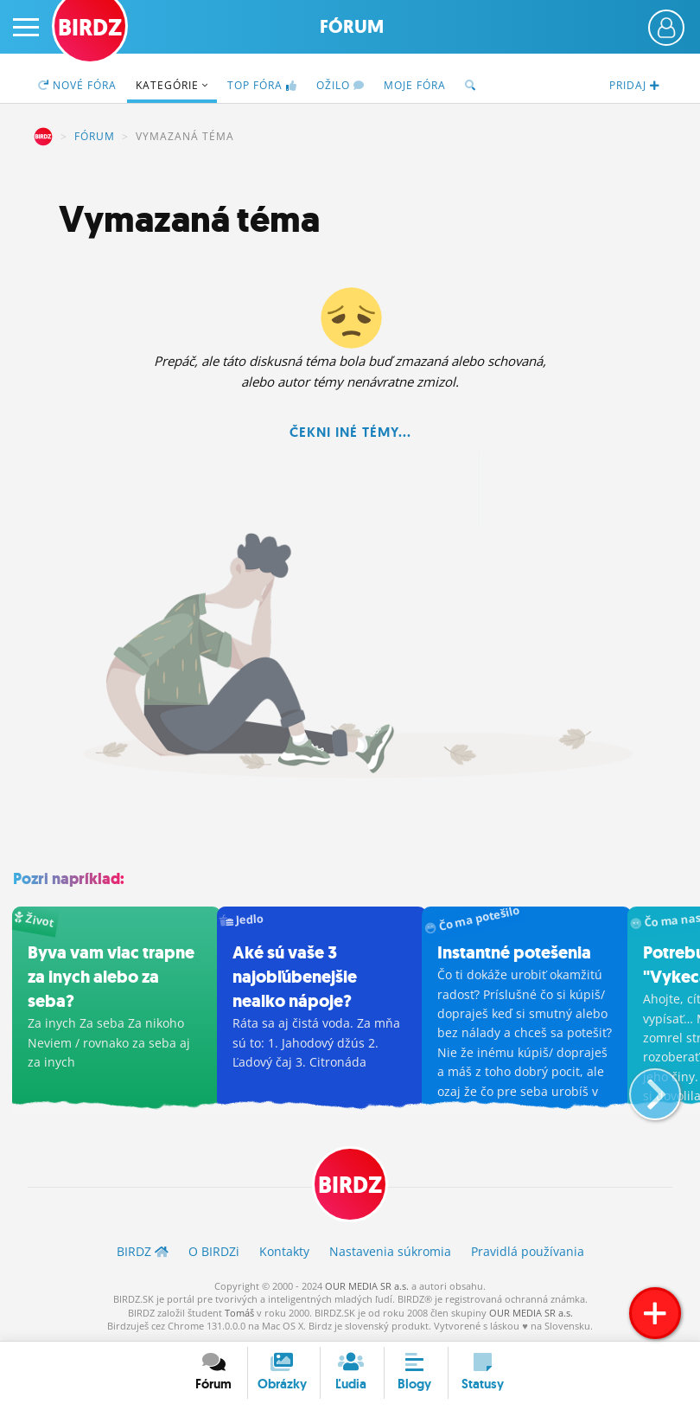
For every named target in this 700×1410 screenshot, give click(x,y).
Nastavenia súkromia (390, 1251)
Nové (77, 85)
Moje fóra (415, 85)
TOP (262, 85)
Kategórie (172, 85)
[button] (640, 1087)
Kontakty (284, 1251)
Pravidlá (527, 1251)
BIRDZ (43, 136)
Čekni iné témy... (350, 432)
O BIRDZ (213, 1251)
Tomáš (239, 1311)
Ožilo (340, 85)
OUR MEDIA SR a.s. (367, 1285)
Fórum (352, 27)
